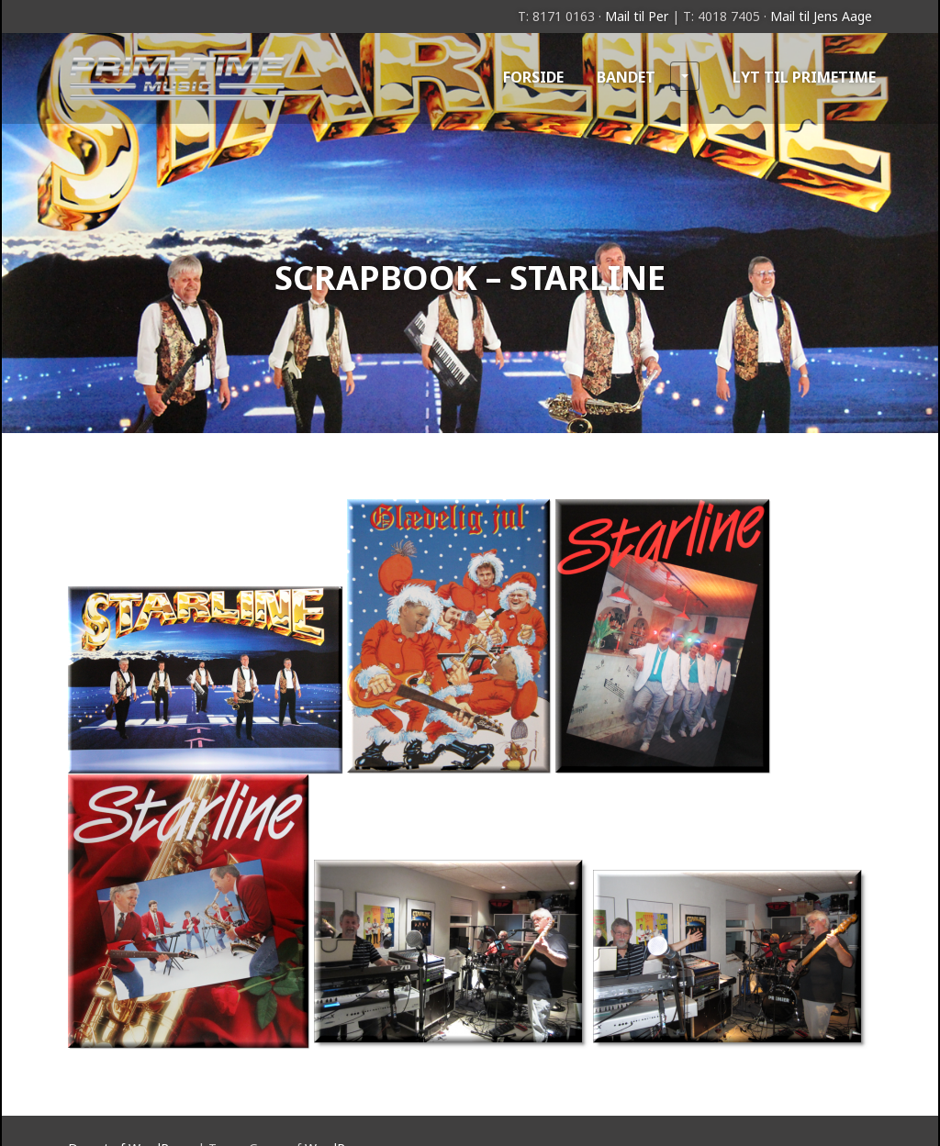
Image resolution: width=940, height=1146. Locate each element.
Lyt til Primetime (804, 77)
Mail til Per (636, 16)
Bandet (648, 76)
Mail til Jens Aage (821, 16)
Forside (533, 77)
